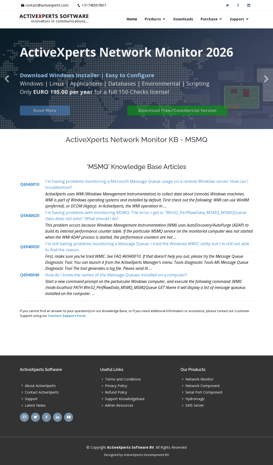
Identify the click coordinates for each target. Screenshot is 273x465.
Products (153, 19)
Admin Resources (119, 405)
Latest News (35, 405)
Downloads (184, 19)
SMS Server (194, 405)
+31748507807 (94, 5)
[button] (7, 78)
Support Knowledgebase (125, 399)
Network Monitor (199, 379)
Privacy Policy (116, 386)
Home (132, 19)
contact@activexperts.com (47, 5)
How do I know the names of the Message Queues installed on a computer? (116, 275)
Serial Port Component (204, 392)
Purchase (209, 19)
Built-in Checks (98, 114)
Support (238, 19)
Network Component (202, 386)
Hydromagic (195, 399)
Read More (44, 114)
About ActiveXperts (40, 386)
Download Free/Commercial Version (177, 114)
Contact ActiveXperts (42, 392)
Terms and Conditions (123, 379)
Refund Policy (116, 392)
